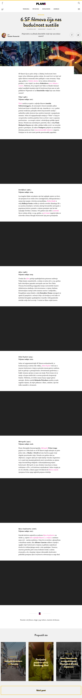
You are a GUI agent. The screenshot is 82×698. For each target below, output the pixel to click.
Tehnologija (26, 9)
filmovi (49, 29)
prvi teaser (46, 213)
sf (54, 29)
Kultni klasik (51, 201)
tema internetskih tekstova (43, 130)
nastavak (56, 211)
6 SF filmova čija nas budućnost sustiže (41, 22)
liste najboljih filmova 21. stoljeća (40, 538)
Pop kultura (36, 9)
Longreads (56, 9)
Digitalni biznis (46, 9)
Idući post (41, 690)
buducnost (42, 29)
